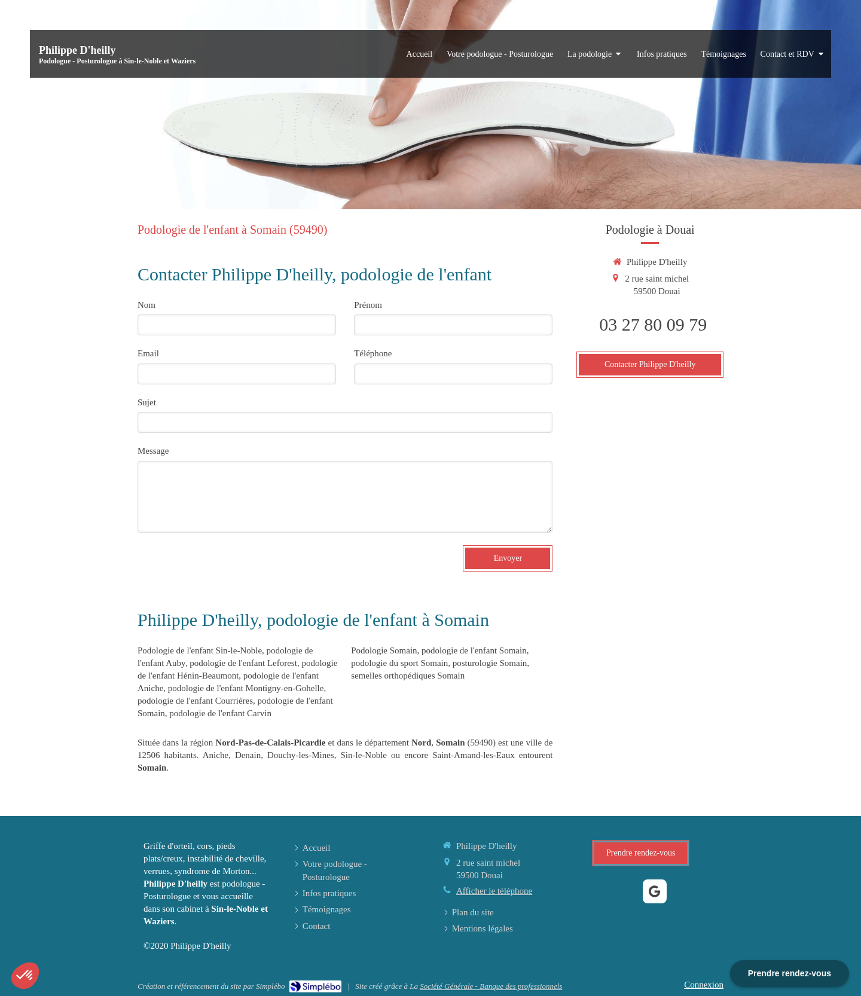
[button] (25, 975)
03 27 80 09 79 (653, 324)
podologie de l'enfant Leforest (243, 663)
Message (153, 451)
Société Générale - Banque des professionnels (491, 986)
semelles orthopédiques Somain (408, 675)
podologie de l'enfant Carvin (220, 713)
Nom (146, 305)
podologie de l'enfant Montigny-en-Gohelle (246, 688)
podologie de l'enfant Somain (474, 650)
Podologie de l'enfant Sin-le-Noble (200, 650)
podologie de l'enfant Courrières (195, 700)
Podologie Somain (384, 650)
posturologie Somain (490, 663)
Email (148, 353)
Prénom (368, 305)
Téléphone (373, 353)
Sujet (147, 402)
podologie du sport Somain (399, 663)
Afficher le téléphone (494, 891)
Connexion (703, 984)
